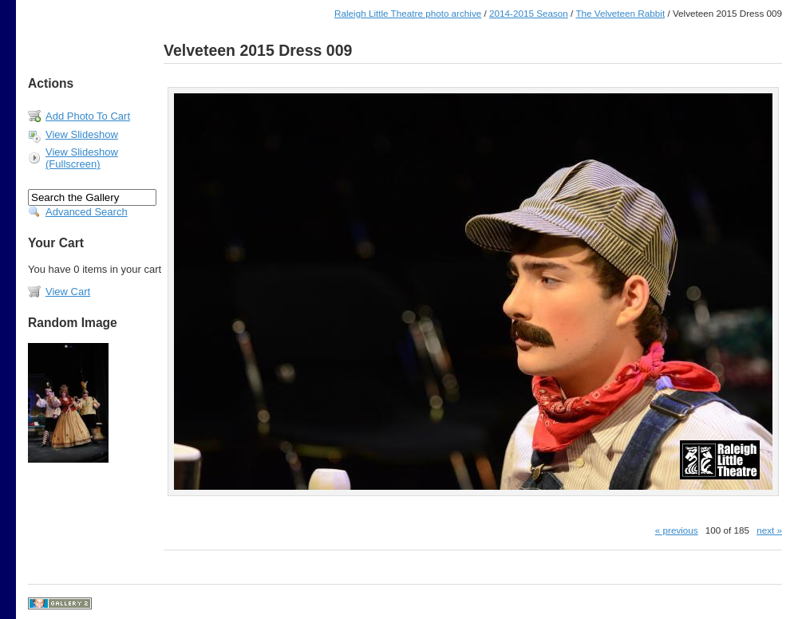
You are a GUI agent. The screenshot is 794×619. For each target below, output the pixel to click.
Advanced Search (86, 212)
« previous (676, 530)
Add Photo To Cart (87, 116)
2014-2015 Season (528, 13)
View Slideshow (81, 134)
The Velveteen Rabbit (620, 13)
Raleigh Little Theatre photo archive (407, 13)
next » (769, 530)
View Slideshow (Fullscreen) (81, 158)
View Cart (67, 292)
